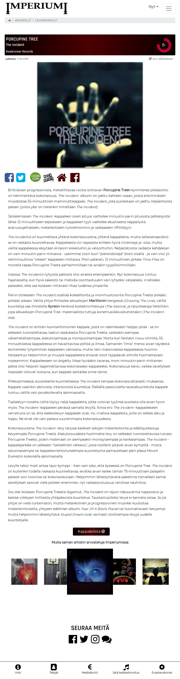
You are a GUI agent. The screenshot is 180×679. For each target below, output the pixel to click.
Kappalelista (91, 531)
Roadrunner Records (19, 51)
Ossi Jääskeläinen (161, 59)
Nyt (152, 6)
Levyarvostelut (46, 20)
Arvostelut (23, 20)
